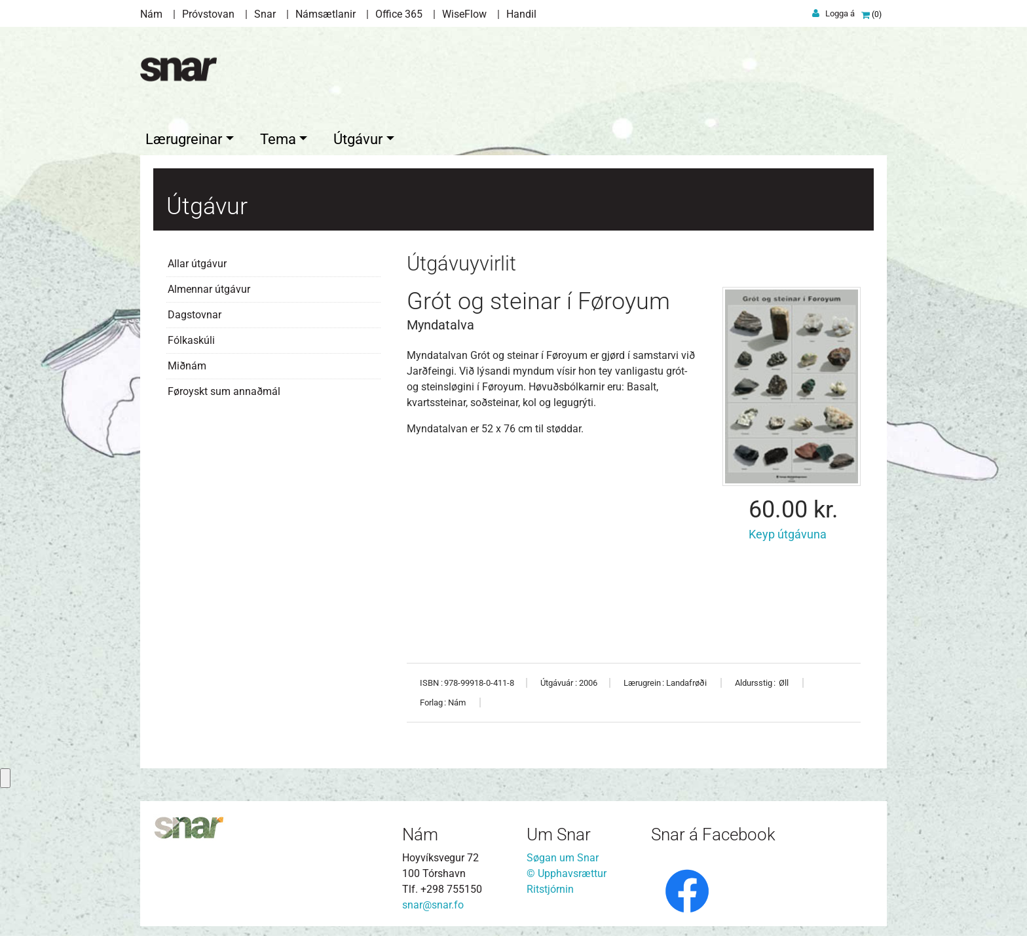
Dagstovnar (194, 311)
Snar (265, 14)
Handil (521, 14)
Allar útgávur (197, 260)
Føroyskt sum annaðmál (224, 388)
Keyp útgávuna (789, 531)
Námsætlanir (325, 14)
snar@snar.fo (433, 901)
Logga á (840, 13)
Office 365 (398, 14)
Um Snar (559, 831)
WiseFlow (464, 14)
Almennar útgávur (209, 286)
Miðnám (187, 362)
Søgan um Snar (563, 854)
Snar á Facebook (713, 831)
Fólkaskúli (191, 337)
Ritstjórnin (550, 886)
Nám (151, 14)
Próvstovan (208, 14)
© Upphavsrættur (567, 870)
